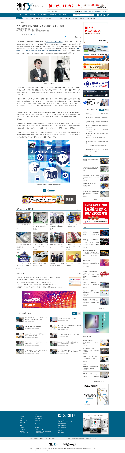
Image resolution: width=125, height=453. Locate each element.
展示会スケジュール (64, 15)
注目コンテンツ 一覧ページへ (102, 199)
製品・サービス (39, 18)
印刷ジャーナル (39, 429)
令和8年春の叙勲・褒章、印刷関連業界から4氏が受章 (97, 142)
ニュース (21, 415)
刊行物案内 (98, 11)
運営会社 (42, 438)
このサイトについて (33, 438)
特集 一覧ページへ (104, 308)
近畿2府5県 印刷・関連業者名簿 (43, 431)
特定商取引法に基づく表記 (78, 438)
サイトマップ (106, 11)
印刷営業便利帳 (39, 433)
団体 (61, 18)
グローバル (67, 18)
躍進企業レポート (39, 418)
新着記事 (22, 416)
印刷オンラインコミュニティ (54, 42)
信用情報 (82, 18)
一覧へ (79, 209)
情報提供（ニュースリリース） (65, 422)
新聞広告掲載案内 (62, 425)
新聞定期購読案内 (62, 423)
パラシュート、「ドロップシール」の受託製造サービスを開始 (97, 130)
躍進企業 (32, 15)
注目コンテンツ (42, 15)
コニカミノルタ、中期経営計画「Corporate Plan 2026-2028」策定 (97, 118)
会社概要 (85, 11)
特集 (26, 15)
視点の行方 (53, 15)
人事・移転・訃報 (91, 18)
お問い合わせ (92, 11)
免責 (69, 438)
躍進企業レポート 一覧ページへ (101, 381)
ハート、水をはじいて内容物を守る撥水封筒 (96, 145)
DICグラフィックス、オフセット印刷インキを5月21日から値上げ (97, 114)
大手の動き (75, 18)
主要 (32, 18)
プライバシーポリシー (51, 438)
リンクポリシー (62, 438)
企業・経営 (48, 18)
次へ (51, 190)
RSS (96, 438)
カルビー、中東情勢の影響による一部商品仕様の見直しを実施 (97, 126)
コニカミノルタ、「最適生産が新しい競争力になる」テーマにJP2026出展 (97, 150)
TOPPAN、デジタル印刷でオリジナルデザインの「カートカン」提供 (97, 122)
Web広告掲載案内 (62, 427)
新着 (27, 18)
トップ (19, 15)
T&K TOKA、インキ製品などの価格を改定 (95, 137)
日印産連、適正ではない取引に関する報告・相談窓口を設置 (97, 134)
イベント (55, 18)
